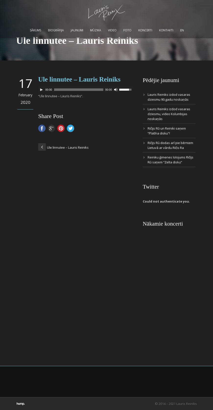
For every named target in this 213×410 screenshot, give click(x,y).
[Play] (41, 90)
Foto (127, 30)
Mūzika (95, 30)
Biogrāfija (56, 30)
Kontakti (166, 30)
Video (112, 30)
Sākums (35, 30)
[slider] (78, 89)
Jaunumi (77, 30)
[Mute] (116, 90)
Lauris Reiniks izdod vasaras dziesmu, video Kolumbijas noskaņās (169, 114)
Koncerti (145, 30)
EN (182, 30)
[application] (85, 89)
